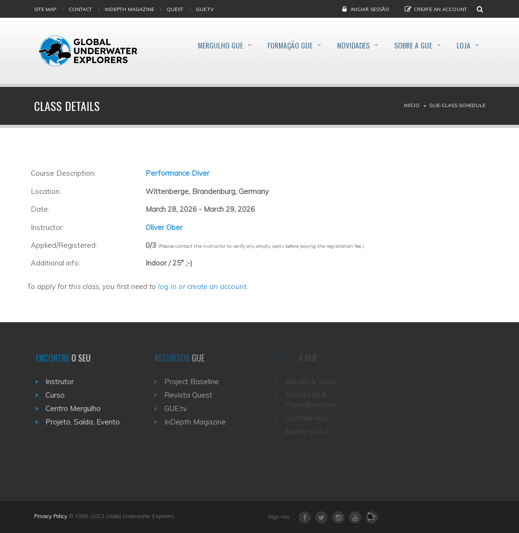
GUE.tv (180, 408)
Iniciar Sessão (369, 9)
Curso (57, 395)
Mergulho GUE (198, 45)
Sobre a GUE (408, 45)
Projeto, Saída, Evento (85, 421)
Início (412, 105)
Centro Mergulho (75, 408)
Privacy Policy (50, 516)
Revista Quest (193, 395)
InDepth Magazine (129, 9)
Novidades (343, 45)
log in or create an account (202, 286)
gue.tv (205, 9)
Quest (175, 9)
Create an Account (440, 9)
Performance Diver (177, 173)
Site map (45, 9)
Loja (463, 45)
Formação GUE (274, 45)
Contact (80, 9)
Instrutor (62, 381)
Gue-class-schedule (457, 105)
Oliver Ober (163, 227)
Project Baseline (196, 381)
